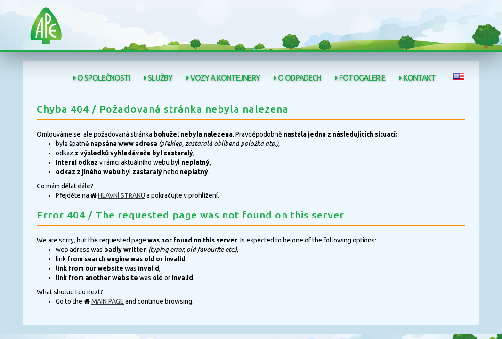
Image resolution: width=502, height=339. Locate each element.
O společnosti (101, 77)
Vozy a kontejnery (223, 77)
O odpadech (297, 77)
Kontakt (417, 77)
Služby (158, 77)
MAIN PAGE (107, 301)
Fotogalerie (360, 77)
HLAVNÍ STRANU (121, 195)
